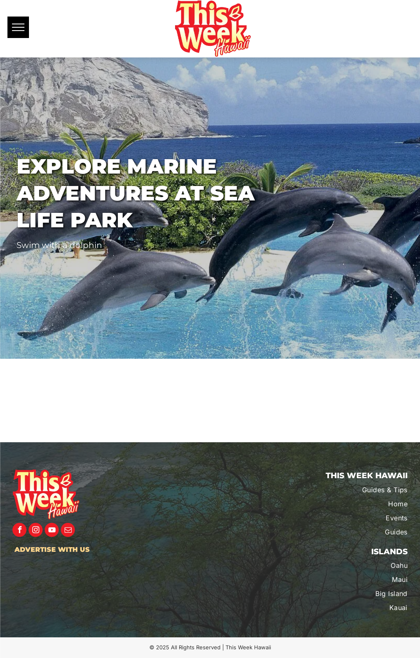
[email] (68, 531)
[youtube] (52, 531)
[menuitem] (357, 490)
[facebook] (19, 531)
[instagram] (36, 531)
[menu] (18, 27)
